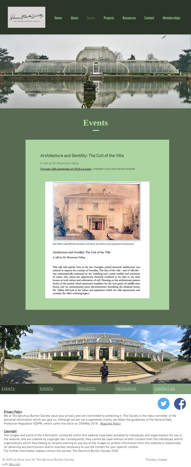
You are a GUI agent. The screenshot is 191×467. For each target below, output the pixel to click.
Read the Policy (110, 424)
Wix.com (14, 464)
